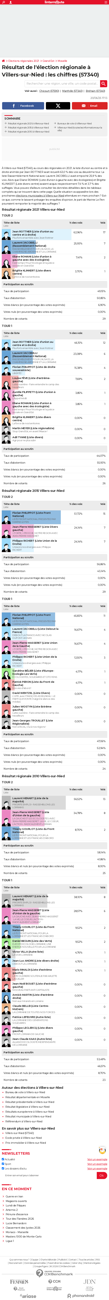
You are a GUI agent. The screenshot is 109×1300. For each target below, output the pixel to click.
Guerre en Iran (14, 1196)
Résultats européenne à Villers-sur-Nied (29, 1111)
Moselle (62, 61)
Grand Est (48, 61)
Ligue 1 (10, 1241)
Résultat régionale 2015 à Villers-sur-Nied (28, 127)
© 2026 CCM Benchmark (62, 1266)
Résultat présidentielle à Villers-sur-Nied (29, 1102)
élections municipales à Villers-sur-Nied (40, 195)
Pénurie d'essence (17, 1214)
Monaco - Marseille (17, 1232)
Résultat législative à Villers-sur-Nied (27, 1106)
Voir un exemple (97, 1159)
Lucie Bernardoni (16, 1223)
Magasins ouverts (16, 1201)
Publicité (62, 1259)
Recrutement (16, 1263)
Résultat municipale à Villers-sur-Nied (28, 1116)
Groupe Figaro (41, 1266)
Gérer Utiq (77, 1263)
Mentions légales (92, 1263)
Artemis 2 (12, 1210)
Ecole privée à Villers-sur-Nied (23, 1137)
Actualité (8, 1159)
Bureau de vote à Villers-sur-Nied (25, 1092)
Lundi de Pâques (16, 1205)
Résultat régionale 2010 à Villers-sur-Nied (28, 131)
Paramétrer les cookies (59, 1263)
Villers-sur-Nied (64, 127)
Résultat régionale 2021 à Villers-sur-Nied (28, 123)
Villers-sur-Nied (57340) (19, 1133)
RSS (98, 1259)
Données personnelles (35, 1263)
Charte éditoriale (48, 1259)
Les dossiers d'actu (14, 1168)
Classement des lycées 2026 (23, 1227)
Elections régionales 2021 (23, 61)
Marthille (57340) (72, 91)
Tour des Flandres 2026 (20, 1218)
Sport (6, 1164)
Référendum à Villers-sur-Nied (23, 1121)
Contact (73, 1259)
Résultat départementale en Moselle (27, 1097)
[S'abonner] (54, 1175)
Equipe (34, 1259)
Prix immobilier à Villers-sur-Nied (25, 1142)
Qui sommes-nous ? (19, 1259)
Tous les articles (86, 1259)
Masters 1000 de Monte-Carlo (24, 1236)
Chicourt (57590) (49, 91)
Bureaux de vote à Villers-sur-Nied (74, 123)
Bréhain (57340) (95, 91)
